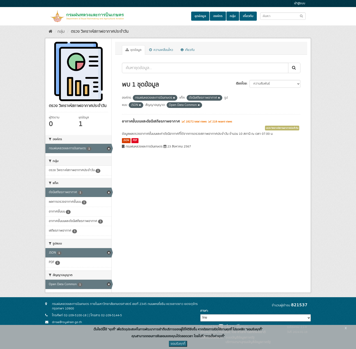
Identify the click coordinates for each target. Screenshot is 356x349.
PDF (135, 140)
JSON (126, 140)
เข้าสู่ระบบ (299, 3)
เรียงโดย (241, 83)
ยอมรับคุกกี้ (178, 344)
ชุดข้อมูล (200, 16)
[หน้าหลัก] (50, 32)
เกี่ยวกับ (248, 16)
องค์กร (217, 16)
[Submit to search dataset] (301, 16)
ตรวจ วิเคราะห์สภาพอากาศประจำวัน (99, 32)
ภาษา (204, 311)
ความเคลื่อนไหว (161, 50)
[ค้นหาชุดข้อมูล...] (205, 68)
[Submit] (294, 68)
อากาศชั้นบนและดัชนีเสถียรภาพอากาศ (151, 121)
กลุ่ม (233, 16)
